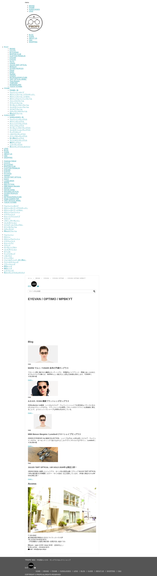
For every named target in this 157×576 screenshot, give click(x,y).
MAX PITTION (9, 184)
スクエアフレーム (16, 109)
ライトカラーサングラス (18, 140)
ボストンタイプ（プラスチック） (16, 208)
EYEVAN (13, 58)
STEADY (13, 76)
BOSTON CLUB (15, 54)
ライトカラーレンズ (11, 262)
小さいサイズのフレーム (18, 111)
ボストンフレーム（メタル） (20, 96)
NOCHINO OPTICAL (11, 191)
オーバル (7, 251)
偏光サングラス (15, 142)
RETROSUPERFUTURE (18, 77)
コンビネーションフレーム (19, 107)
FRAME (32, 7)
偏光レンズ (8, 268)
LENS (31, 11)
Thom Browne (15, 81)
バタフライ (8, 256)
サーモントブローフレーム (19, 105)
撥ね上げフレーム (16, 113)
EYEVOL (13, 59)
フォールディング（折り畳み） (15, 260)
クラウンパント (9, 214)
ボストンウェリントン (12, 212)
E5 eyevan (8, 173)
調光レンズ (8, 266)
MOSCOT (13, 67)
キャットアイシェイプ (12, 216)
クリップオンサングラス (18, 136)
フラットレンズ (9, 264)
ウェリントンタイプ (17, 92)
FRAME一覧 (14, 90)
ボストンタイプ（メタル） (13, 210)
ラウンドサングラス (17, 125)
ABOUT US (33, 38)
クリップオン (9, 258)
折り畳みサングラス (17, 138)
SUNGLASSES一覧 (17, 117)
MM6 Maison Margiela (12, 186)
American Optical (10, 161)
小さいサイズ (9, 229)
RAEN (12, 72)
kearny (6, 179)
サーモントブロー (10, 247)
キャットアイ (9, 243)
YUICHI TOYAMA (16, 86)
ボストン (7, 237)
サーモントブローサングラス (20, 128)
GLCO (12, 61)
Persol (12, 70)
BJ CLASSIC (14, 52)
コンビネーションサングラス (20, 130)
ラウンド (7, 218)
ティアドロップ (15, 132)
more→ (30, 380)
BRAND (32, 6)
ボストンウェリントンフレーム (21, 98)
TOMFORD (14, 83)
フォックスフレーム (17, 101)
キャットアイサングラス (18, 123)
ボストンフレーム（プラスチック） (22, 94)
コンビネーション (10, 223)
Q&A (30, 40)
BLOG (31, 35)
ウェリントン (9, 235)
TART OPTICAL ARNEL (18, 79)
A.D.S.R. (13, 50)
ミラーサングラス (16, 144)
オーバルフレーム (10, 227)
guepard (7, 175)
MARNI (6, 182)
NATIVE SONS (9, 190)
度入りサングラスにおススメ (20, 146)
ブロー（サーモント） (12, 220)
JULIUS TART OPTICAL (18, 65)
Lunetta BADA (9, 181)
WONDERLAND (15, 85)
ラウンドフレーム (16, 103)
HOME (38, 571)
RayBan (12, 74)
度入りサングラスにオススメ (14, 272)
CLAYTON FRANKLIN (17, 56)
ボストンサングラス (17, 121)
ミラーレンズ (9, 270)
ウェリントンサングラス (18, 119)
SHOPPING (33, 42)
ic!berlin (12, 63)
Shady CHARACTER (11, 199)
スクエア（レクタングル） (13, 225)
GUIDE (31, 36)
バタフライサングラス (18, 134)
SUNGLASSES (34, 9)
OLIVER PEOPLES (16, 68)
